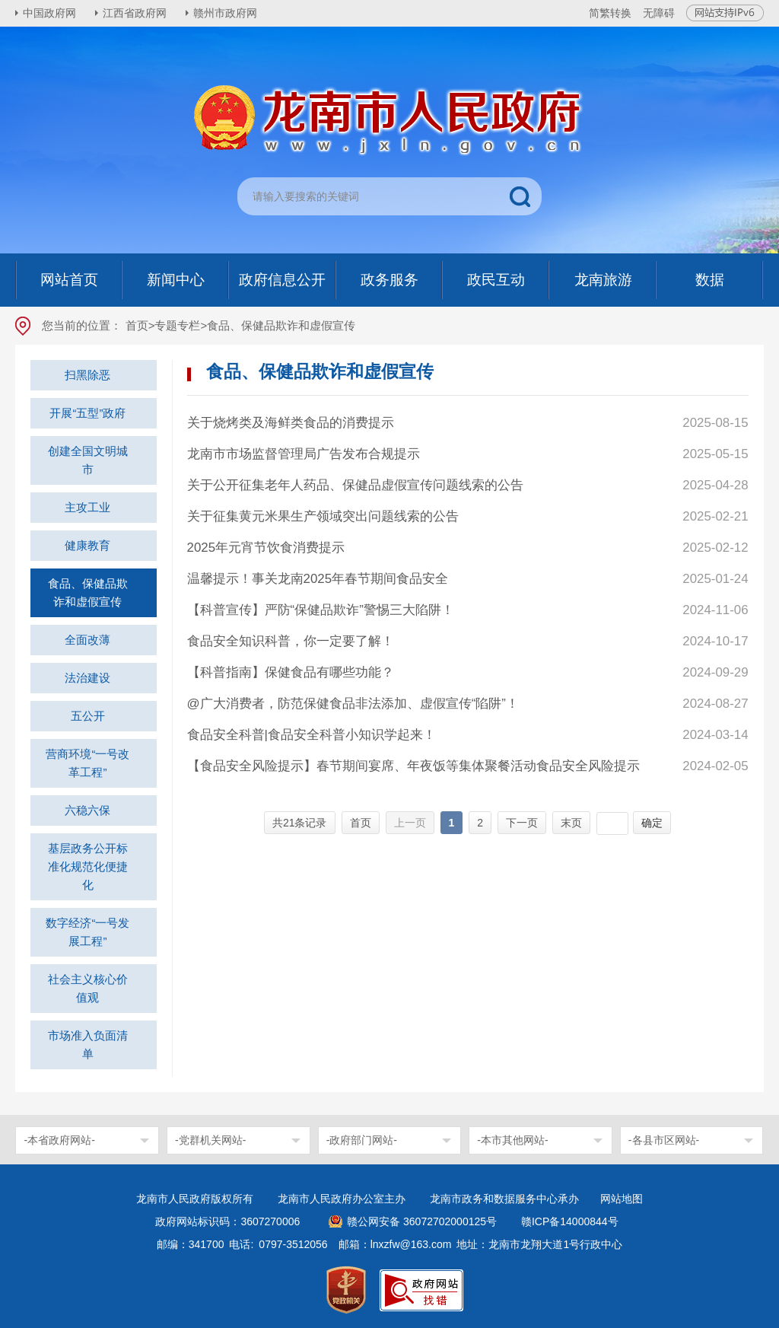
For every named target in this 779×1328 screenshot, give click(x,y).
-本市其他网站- (512, 1140)
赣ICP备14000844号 (569, 1221)
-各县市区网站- (663, 1140)
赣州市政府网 (225, 13)
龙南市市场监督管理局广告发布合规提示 (303, 454)
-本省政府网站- (59, 1140)
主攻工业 (87, 507)
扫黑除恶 (87, 374)
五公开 (88, 715)
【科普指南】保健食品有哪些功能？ (290, 672)
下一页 (522, 823)
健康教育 (87, 545)
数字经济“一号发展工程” (87, 931)
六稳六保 (87, 810)
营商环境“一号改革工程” (87, 763)
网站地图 (621, 1199)
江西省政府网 (135, 13)
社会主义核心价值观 (88, 988)
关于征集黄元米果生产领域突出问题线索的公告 (323, 516)
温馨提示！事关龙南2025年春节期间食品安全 (318, 579)
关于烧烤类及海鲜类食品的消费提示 (290, 423)
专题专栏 (177, 325)
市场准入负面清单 (88, 1044)
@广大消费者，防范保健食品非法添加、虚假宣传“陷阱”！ (353, 703)
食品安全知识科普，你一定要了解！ (290, 641)
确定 (652, 823)
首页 (137, 325)
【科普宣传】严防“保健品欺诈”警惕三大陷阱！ (320, 610)
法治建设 (87, 677)
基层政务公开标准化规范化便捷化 (88, 866)
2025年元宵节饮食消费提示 (266, 547)
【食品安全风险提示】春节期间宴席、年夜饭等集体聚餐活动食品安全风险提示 (413, 766)
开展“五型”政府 (87, 412)
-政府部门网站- (361, 1140)
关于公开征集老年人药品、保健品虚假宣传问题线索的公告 (355, 485)
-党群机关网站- (210, 1140)
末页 (571, 823)
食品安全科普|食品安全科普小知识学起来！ (311, 735)
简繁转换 (610, 13)
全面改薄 (87, 639)
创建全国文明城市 (88, 460)
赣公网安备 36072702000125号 (422, 1221)
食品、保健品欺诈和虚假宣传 (88, 592)
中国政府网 (49, 13)
